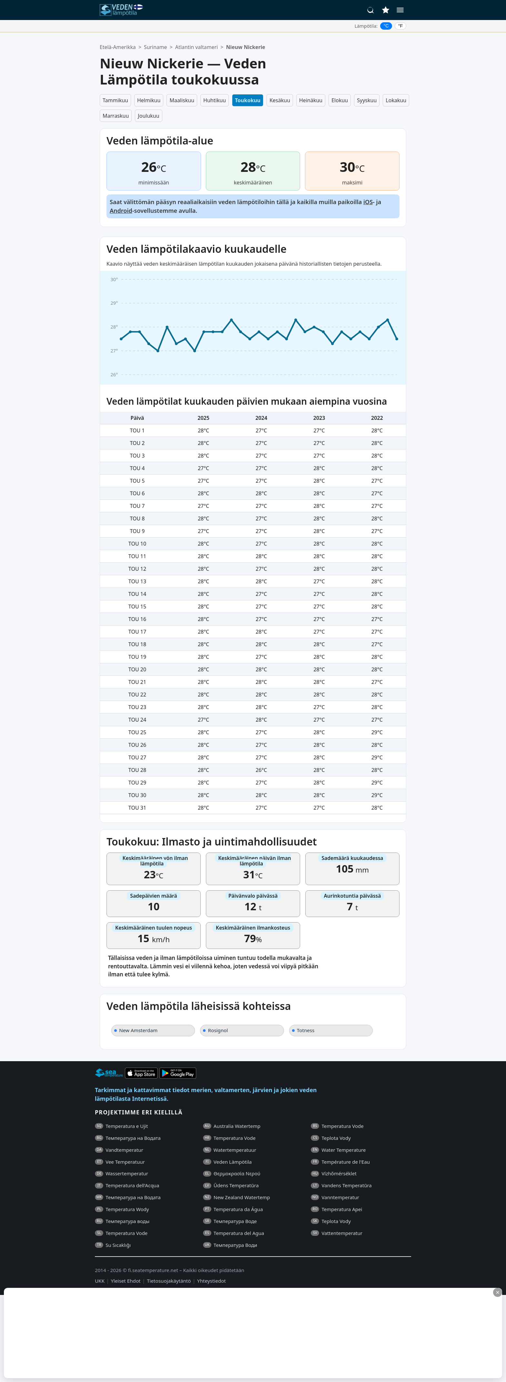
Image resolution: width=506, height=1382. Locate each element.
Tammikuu (115, 100)
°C (386, 25)
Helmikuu (148, 100)
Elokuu (339, 100)
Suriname (155, 47)
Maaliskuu (181, 100)
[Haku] (371, 10)
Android (121, 210)
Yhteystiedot (211, 1281)
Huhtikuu (214, 100)
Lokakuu (396, 100)
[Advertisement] (157, 1333)
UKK (100, 1281)
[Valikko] (400, 10)
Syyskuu (367, 100)
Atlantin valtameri (196, 47)
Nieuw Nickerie (245, 47)
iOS (368, 202)
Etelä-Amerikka (118, 47)
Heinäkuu (310, 100)
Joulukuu (148, 115)
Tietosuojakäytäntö (169, 1281)
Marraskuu (116, 115)
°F (400, 25)
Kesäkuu (279, 100)
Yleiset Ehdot (125, 1281)
